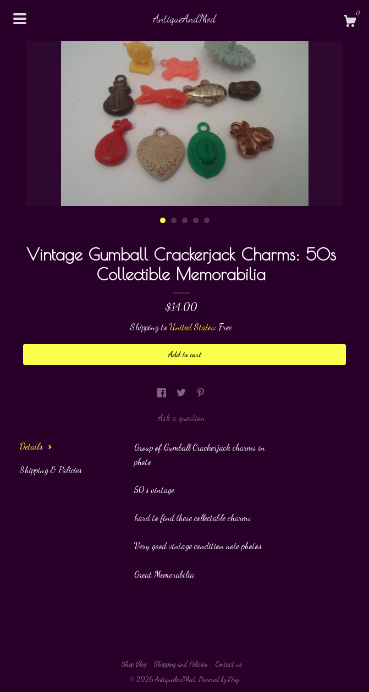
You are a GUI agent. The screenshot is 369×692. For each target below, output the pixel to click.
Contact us (228, 664)
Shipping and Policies (180, 664)
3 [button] (185, 220)
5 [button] (207, 220)
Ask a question (181, 417)
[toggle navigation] (19, 18)
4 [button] (196, 220)
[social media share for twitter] (182, 392)
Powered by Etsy (219, 679)
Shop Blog (134, 664)
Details (36, 446)
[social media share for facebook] (162, 392)
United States (191, 327)
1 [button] (163, 220)
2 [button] (174, 220)
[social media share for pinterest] (200, 392)
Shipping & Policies (51, 469)
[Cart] (350, 22)
